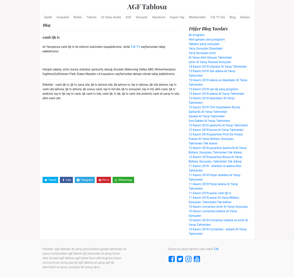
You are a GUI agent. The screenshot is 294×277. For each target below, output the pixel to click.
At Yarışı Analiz (111, 17)
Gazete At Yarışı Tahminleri (207, 116)
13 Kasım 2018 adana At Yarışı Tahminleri (216, 93)
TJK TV (135, 47)
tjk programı (197, 35)
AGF (128, 17)
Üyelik (48, 17)
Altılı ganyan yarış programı (207, 39)
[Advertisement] (111, 138)
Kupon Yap (177, 17)
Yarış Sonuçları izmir (202, 53)
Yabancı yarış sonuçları (204, 44)
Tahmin (92, 17)
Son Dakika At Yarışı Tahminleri (209, 121)
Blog (233, 17)
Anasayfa (63, 17)
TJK (216, 249)
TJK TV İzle (217, 17)
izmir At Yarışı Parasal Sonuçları (210, 62)
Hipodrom (159, 17)
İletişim (245, 17)
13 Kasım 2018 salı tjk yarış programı (213, 89)
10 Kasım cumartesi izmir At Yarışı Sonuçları (218, 206)
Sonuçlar (142, 17)
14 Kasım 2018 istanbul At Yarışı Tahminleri (218, 66)
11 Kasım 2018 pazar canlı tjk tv (210, 193)
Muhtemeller (197, 17)
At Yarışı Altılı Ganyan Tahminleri (210, 57)
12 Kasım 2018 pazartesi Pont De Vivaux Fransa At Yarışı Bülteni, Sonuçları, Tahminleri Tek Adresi (216, 139)
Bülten (77, 17)
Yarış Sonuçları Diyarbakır (206, 48)
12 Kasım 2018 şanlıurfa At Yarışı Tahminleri (218, 125)
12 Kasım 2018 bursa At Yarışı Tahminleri (216, 130)
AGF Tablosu (147, 6)
